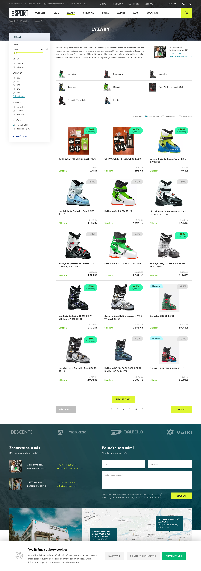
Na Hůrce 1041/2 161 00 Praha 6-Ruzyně (103, 536)
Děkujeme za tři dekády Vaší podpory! (169, 523)
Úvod (12, 21)
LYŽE (56, 13)
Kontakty (133, 4)
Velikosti (150, 4)
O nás (103, 4)
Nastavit (114, 556)
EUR (170, 4)
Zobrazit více (19, 96)
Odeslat (181, 496)
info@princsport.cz (56, 4)
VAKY (135, 13)
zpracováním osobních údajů (148, 494)
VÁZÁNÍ (121, 13)
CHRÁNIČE (88, 13)
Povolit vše (174, 556)
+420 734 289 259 (79, 4)
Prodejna (117, 4)
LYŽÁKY (71, 13)
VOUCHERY (152, 13)
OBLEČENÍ (40, 13)
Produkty (24, 21)
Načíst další (123, 399)
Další (181, 409)
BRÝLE (105, 13)
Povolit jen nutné (143, 556)
